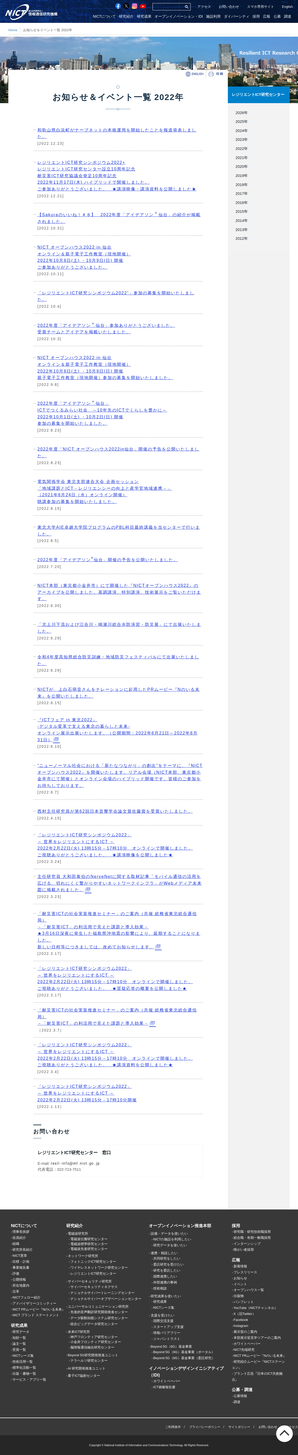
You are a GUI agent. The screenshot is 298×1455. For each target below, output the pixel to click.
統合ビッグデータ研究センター (94, 1324)
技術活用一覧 (22, 1362)
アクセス (204, 7)
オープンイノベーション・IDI (180, 16)
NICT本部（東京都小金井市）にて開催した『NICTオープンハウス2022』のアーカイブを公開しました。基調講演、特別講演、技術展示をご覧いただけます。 (119, 592)
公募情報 (240, 1396)
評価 (15, 1273)
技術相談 (160, 1288)
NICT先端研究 (244, 1350)
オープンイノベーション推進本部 (180, 1225)
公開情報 (19, 1279)
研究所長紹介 (22, 1250)
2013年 (239, 229)
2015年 (239, 211)
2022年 (239, 149)
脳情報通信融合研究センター (92, 1347)
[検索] (167, 6)
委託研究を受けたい (168, 1264)
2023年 (239, 139)
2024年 (239, 130)
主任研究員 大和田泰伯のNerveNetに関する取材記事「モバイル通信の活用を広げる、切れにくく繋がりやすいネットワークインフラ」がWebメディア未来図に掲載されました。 (119, 883)
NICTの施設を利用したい (172, 1239)
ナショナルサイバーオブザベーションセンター (105, 1299)
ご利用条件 (173, 1427)
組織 (15, 1244)
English (287, 7)
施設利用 (214, 16)
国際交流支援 (163, 1321)
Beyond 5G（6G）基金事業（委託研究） (184, 1358)
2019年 (239, 175)
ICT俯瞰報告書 (164, 1387)
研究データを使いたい (170, 1245)
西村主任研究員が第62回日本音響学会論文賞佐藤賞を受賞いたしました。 (115, 811)
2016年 (239, 202)
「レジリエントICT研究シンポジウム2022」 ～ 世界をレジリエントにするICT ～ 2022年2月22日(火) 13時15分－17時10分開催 (87, 1093)
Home (12, 30)
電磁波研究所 (78, 1234)
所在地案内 (20, 1285)
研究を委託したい (166, 1270)
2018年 (239, 184)
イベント (240, 1284)
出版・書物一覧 (24, 1373)
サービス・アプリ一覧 (29, 1379)
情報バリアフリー (166, 1333)
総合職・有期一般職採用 (252, 1238)
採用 (257, 16)
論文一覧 (19, 1344)
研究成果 (145, 16)
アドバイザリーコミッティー (34, 1303)
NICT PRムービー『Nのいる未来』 (38, 1309)
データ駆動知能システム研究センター (99, 1318)
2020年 (239, 166)
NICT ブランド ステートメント (35, 1315)
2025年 (239, 122)
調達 (287, 16)
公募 (277, 16)
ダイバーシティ (237, 16)
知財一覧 (19, 1338)
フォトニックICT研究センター (93, 1262)
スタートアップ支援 (168, 1327)
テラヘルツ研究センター (89, 1361)
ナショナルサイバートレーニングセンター (102, 1293)
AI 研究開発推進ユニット (87, 1368)
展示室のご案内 (245, 1332)
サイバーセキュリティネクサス (94, 1287)
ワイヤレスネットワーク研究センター (99, 1267)
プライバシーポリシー (204, 1427)
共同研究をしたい (166, 1258)
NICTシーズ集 (23, 1356)
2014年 (239, 220)
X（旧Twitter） (245, 1314)
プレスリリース (245, 1272)
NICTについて (106, 16)
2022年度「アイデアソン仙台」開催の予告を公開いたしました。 (107, 558)
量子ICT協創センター (84, 1376)
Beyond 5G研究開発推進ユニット (93, 1355)
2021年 (239, 157)
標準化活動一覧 (24, 1368)
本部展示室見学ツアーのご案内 (257, 1338)
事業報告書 (20, 1267)
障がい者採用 (244, 1250)
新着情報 (240, 1266)
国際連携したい (165, 1276)
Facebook (241, 1320)
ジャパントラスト (166, 1339)
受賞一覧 (19, 1350)
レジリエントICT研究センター (257, 94)
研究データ (20, 1332)
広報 (267, 16)
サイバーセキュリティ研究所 (90, 1281)
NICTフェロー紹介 (26, 1297)
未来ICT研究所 (79, 1332)
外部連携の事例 (165, 1282)
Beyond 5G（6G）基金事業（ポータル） (184, 1352)
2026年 (239, 112)
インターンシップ (247, 1244)
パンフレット (244, 1302)
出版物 (239, 1296)
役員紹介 (19, 1238)
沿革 (15, 1291)
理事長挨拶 (20, 1232)
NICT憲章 (19, 1256)
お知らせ (240, 1278)
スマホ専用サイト (260, 7)
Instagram (241, 1326)
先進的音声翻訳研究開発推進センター (99, 1312)
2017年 (239, 193)
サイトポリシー (239, 1427)
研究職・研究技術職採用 (252, 1232)
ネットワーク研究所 (83, 1256)
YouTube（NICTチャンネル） (256, 1308)
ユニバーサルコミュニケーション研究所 (98, 1306)
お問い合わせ (229, 7)
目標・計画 (20, 1262)
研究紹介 (128, 16)
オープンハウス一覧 (249, 1290)
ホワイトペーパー (166, 1381)
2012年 (239, 238)
